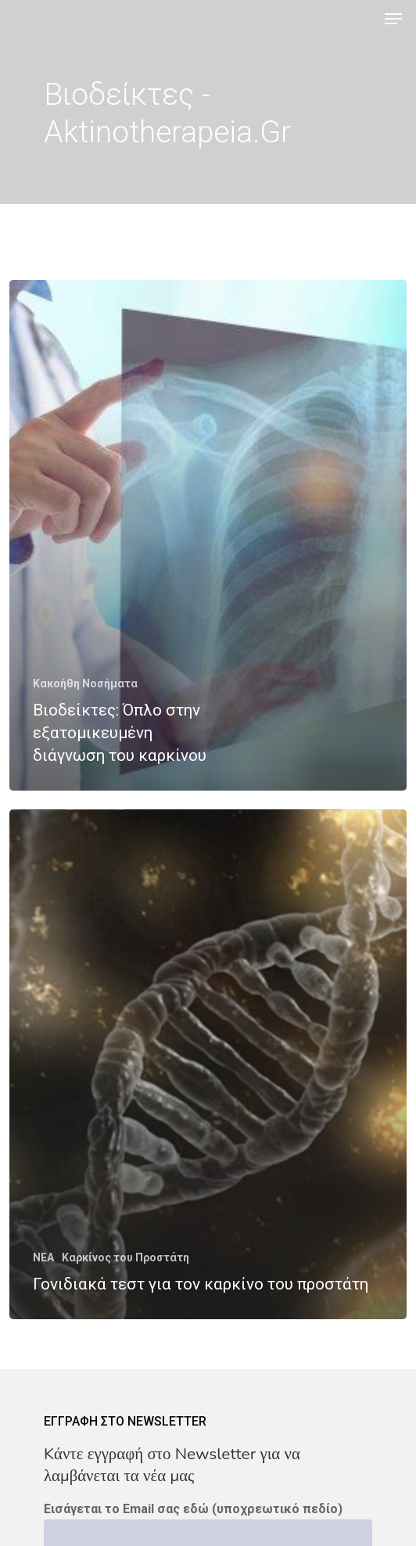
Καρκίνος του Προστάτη (125, 1257)
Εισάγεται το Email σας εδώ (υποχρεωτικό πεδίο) (193, 1508)
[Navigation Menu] (393, 19)
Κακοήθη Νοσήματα (85, 683)
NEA (43, 1257)
